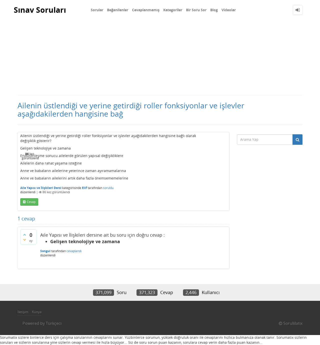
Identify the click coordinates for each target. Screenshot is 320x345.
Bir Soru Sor (196, 9)
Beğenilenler (117, 9)
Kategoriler (172, 9)
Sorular (97, 9)
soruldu (108, 188)
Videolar (229, 9)
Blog (214, 9)
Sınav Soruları (40, 10)
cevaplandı (74, 251)
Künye (37, 312)
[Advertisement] (160, 57)
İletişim (23, 312)
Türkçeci (54, 323)
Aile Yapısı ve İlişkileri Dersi (41, 188)
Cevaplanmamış (146, 9)
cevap (31, 202)
